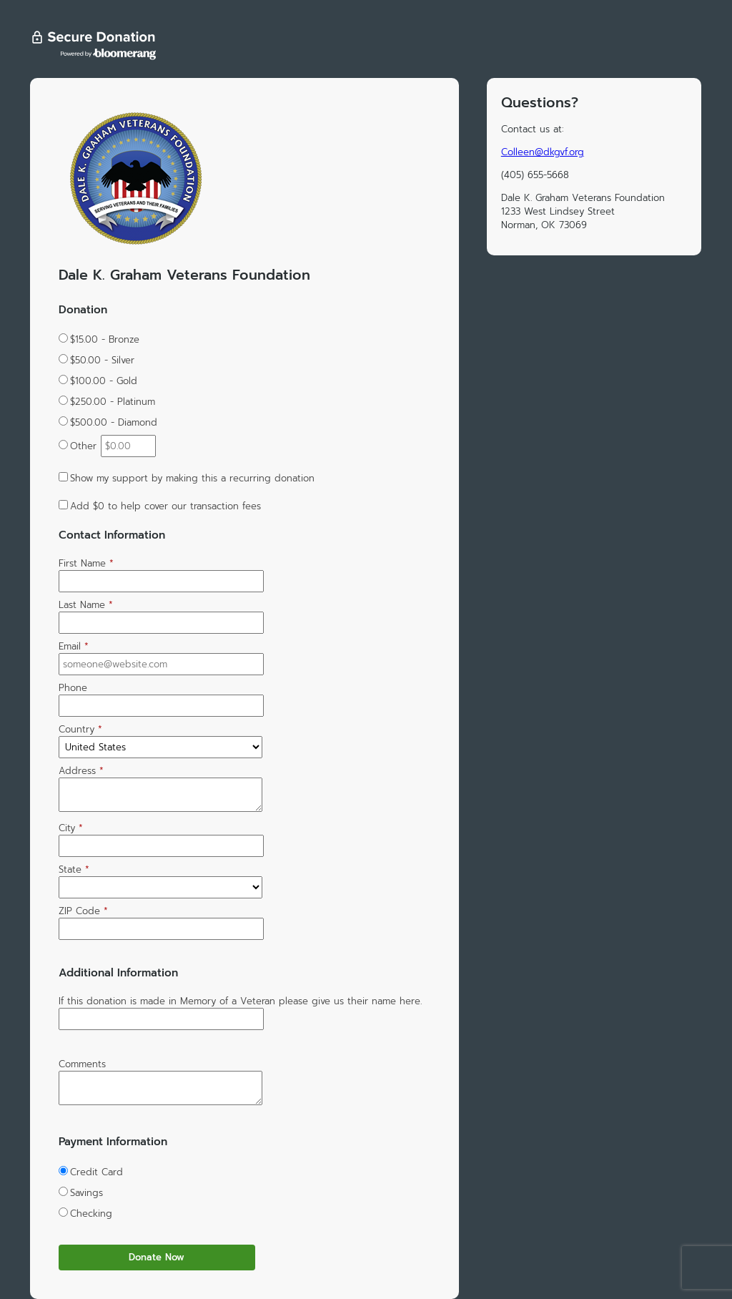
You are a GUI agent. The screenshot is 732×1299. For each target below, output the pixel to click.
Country (80, 729)
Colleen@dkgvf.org (542, 152)
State (74, 869)
